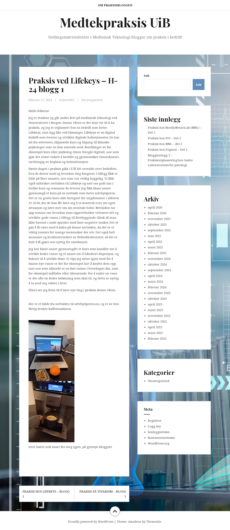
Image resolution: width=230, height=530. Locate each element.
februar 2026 (157, 213)
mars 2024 (155, 281)
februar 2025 (157, 253)
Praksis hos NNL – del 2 (165, 144)
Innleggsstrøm (159, 432)
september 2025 (159, 230)
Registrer (154, 420)
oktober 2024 (157, 264)
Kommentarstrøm (161, 438)
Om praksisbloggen (115, 5)
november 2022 (159, 316)
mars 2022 (155, 333)
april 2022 (155, 327)
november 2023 (159, 293)
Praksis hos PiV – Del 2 (164, 138)
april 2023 (155, 304)
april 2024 (155, 276)
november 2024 (159, 259)
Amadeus (134, 521)
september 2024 (159, 270)
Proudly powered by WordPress (90, 521)
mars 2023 (155, 310)
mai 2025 (154, 236)
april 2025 (155, 241)
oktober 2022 (157, 321)
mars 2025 (155, 247)
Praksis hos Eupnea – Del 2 (167, 149)
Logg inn (154, 426)
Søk (146, 76)
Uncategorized (92, 100)
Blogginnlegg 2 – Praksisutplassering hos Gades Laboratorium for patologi (170, 160)
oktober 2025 (157, 224)
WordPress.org (158, 443)
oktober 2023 (157, 298)
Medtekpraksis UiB (115, 22)
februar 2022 (157, 338)
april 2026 (155, 207)
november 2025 (159, 219)
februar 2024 (157, 287)
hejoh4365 (66, 100)
